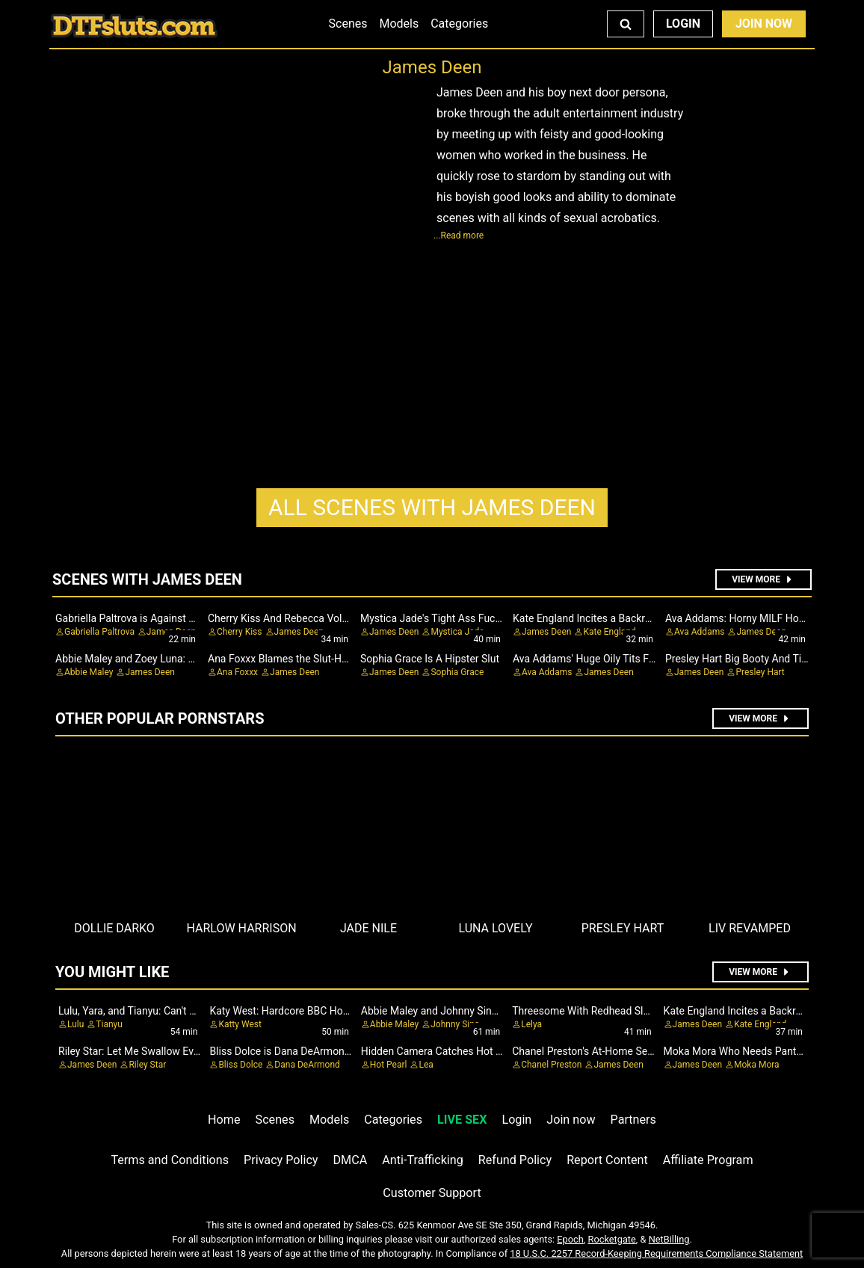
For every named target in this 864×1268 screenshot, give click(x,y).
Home (224, 1119)
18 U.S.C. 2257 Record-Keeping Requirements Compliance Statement (656, 1253)
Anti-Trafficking (422, 1160)
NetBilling (669, 1239)
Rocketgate (612, 1239)
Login (683, 23)
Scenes (348, 23)
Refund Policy (515, 1160)
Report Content (607, 1160)
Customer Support (432, 1193)
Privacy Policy (281, 1160)
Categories (459, 23)
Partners (633, 1119)
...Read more (458, 235)
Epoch (570, 1239)
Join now (570, 1119)
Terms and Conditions (170, 1160)
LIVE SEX (462, 1119)
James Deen (432, 507)
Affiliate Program (708, 1160)
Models (399, 23)
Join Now (763, 23)
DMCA (350, 1160)
